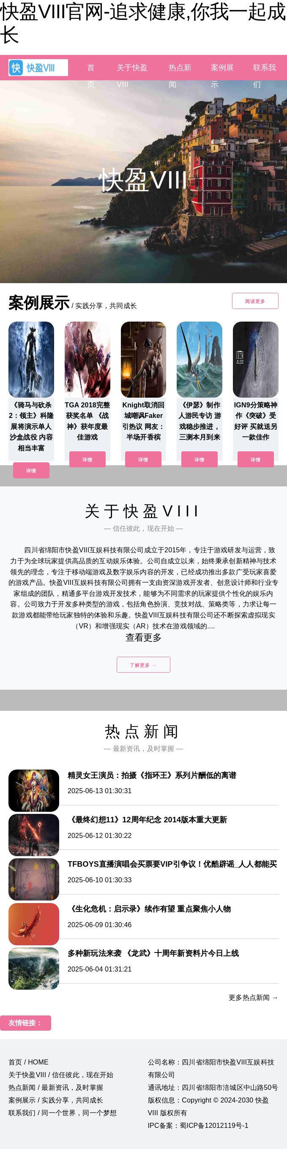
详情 (31, 470)
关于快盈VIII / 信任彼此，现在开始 (61, 1074)
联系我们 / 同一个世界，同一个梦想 (62, 1112)
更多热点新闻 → (254, 997)
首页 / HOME (28, 1062)
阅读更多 (255, 301)
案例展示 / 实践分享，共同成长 (55, 1100)
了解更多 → (143, 665)
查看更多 (143, 637)
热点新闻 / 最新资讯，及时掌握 (55, 1087)
